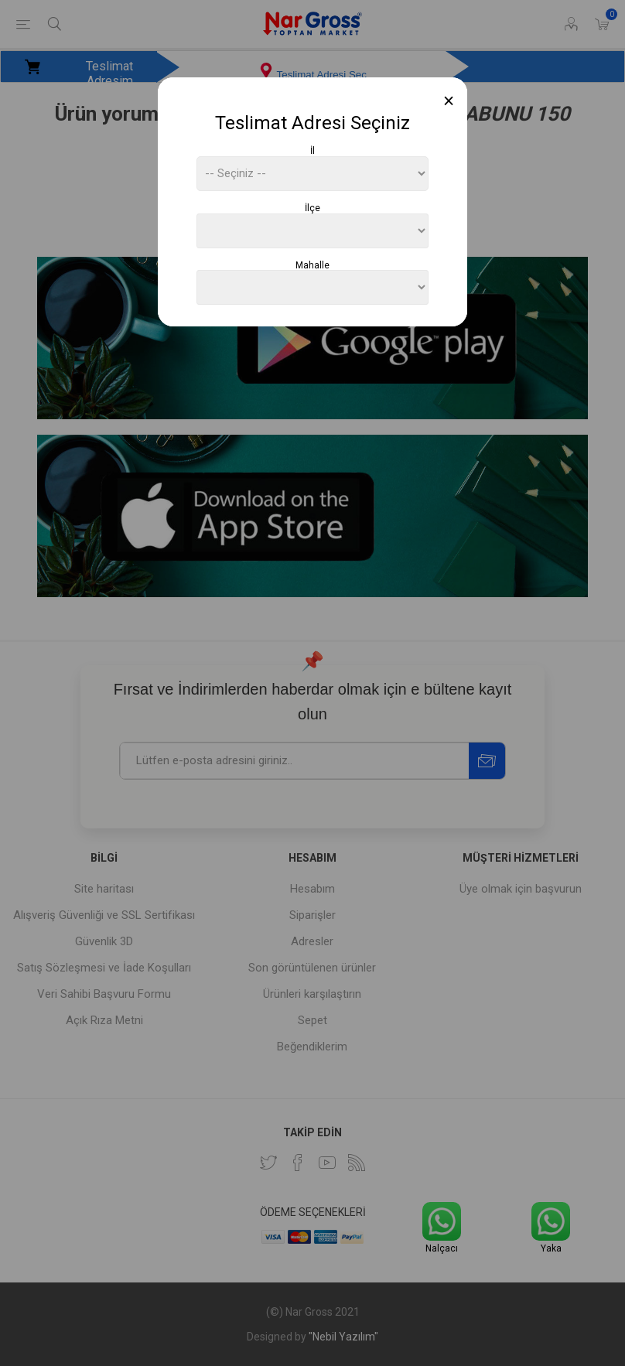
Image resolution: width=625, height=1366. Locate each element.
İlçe (312, 208)
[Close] (449, 101)
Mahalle (312, 264)
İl (312, 150)
